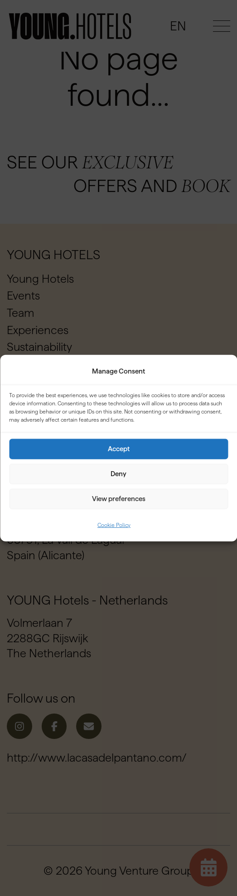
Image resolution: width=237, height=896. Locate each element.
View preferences (118, 498)
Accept (119, 449)
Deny (118, 474)
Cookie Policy (114, 525)
